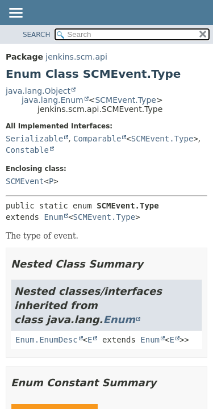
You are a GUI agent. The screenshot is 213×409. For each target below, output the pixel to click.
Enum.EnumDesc (46, 339)
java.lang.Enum (52, 100)
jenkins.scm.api (76, 56)
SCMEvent (25, 181)
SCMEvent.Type (125, 100)
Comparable (97, 138)
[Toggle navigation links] (15, 14)
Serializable (34, 138)
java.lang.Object (38, 90)
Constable (27, 150)
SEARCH (37, 35)
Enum (53, 217)
